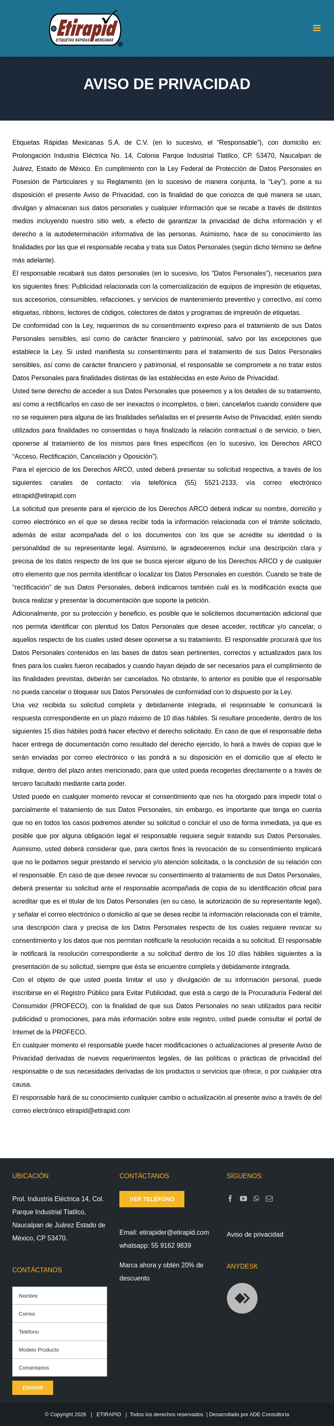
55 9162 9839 (171, 1245)
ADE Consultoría (269, 1414)
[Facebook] (230, 1198)
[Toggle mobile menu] (317, 28)
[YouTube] (243, 1198)
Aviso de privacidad (255, 1234)
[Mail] (269, 1198)
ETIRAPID (108, 1414)
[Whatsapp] (256, 1198)
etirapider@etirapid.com (174, 1232)
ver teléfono (152, 1199)
